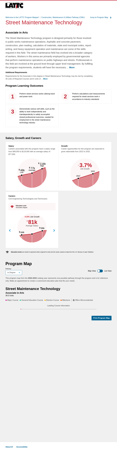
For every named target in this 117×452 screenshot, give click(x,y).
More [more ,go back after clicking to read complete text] (72, 67)
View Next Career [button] (54, 230)
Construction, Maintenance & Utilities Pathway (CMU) (63, 17)
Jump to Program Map (101, 17)
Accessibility (22, 447)
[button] (44, 310)
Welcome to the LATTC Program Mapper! (22, 17)
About (9, 447)
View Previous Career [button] (9, 230)
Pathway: (8, 269)
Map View (92, 271)
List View (108, 271)
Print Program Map (101, 434)
